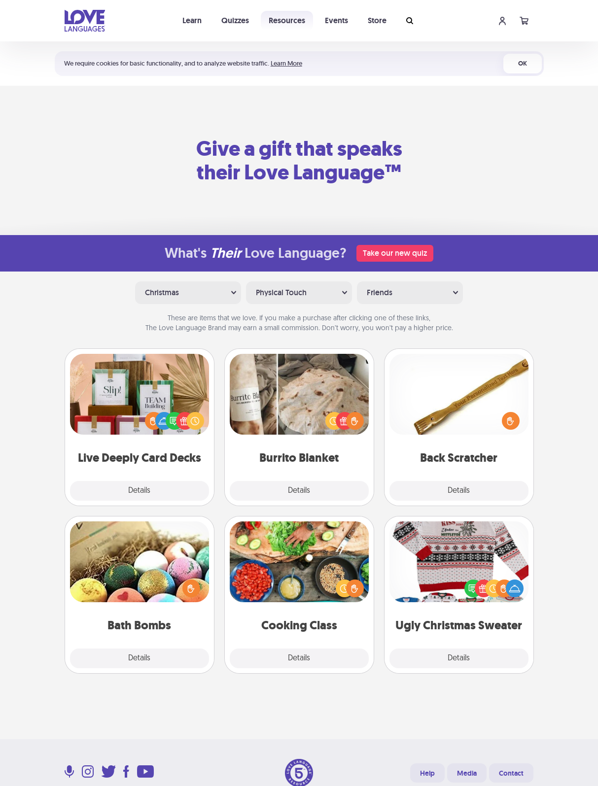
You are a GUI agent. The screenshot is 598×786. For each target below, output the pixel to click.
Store (377, 20)
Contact (511, 773)
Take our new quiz (395, 253)
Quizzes (235, 20)
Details (139, 491)
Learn (192, 20)
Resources (287, 20)
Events (336, 20)
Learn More (286, 63)
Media (467, 773)
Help (427, 773)
